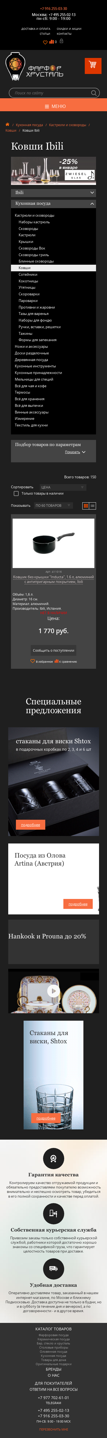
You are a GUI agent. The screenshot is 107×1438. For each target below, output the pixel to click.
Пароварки (28, 300)
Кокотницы (28, 280)
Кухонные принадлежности (38, 372)
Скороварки (29, 293)
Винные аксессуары (32, 412)
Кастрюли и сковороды (67, 125)
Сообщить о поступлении (53, 650)
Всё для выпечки (29, 405)
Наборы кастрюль (34, 221)
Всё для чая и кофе (30, 385)
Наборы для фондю (35, 320)
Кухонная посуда (29, 125)
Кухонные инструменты (35, 366)
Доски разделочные (32, 353)
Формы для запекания (38, 339)
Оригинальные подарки (54, 1364)
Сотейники (28, 274)
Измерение (24, 418)
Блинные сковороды (36, 261)
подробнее (30, 824)
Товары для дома (53, 1360)
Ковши (10, 130)
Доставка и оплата (35, 29)
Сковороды (28, 228)
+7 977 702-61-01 (53, 1397)
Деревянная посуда (31, 359)
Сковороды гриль (34, 254)
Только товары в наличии (39, 493)
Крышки (26, 241)
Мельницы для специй (34, 379)
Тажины (25, 333)
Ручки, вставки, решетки (40, 326)
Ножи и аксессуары (31, 346)
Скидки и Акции (69, 29)
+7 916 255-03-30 (53, 8)
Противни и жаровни (37, 307)
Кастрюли (27, 234)
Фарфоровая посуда (54, 1335)
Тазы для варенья (34, 313)
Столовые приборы (53, 1347)
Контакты (64, 34)
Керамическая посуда (54, 1339)
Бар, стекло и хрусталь (53, 1343)
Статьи (45, 34)
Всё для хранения (29, 398)
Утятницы (27, 287)
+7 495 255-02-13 (62, 14)
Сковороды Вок (32, 248)
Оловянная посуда (53, 1351)
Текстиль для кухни (31, 425)
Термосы (22, 392)
